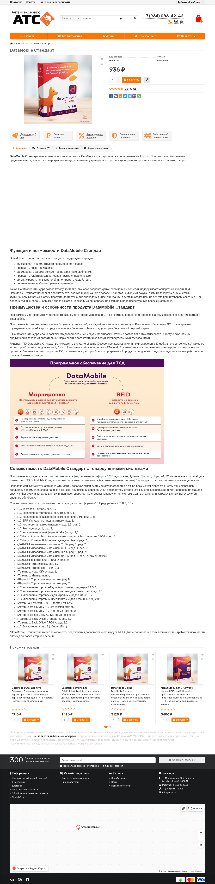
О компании (143, 36)
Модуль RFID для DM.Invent (177, 687)
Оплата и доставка (96, 148)
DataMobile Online (121, 687)
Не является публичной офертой (29, 778)
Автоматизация (70, 36)
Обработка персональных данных (30, 793)
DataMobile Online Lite (75, 687)
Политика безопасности (54, 2)
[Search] (110, 18)
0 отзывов (131, 88)
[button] (106, 729)
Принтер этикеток (121, 785)
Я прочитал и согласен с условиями (92, 766)
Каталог (27, 36)
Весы (114, 782)
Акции (108, 36)
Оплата (30, 2)
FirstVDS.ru (18, 797)
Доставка (16, 2)
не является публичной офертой (55, 738)
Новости (184, 36)
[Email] (108, 760)
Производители (70, 782)
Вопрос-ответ (67, 148)
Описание (20, 148)
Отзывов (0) (41, 148)
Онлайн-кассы (119, 778)
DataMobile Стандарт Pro (26, 687)
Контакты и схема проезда (76, 778)
